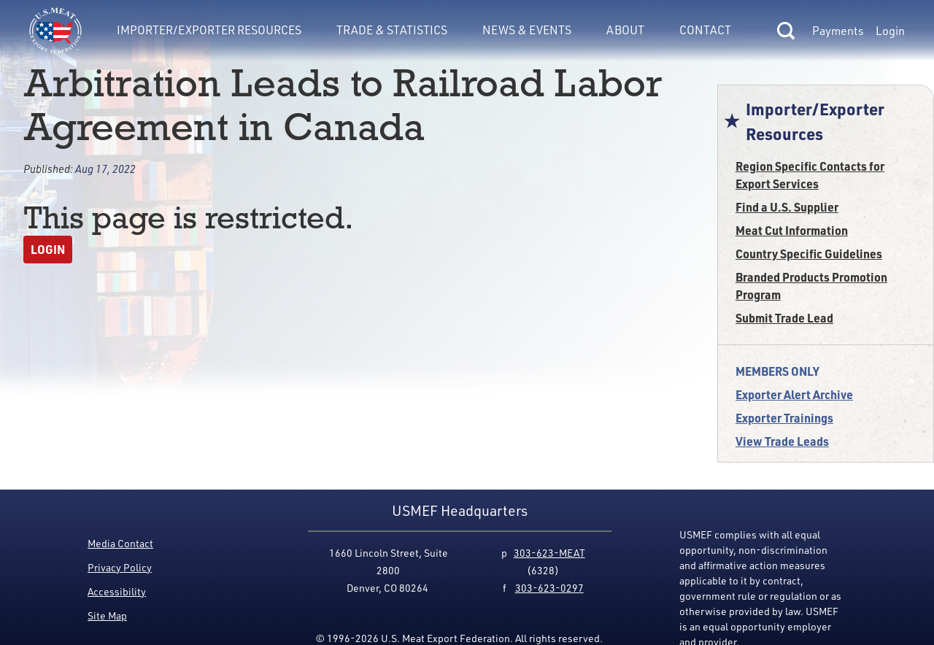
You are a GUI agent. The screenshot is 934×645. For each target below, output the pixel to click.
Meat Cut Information (792, 230)
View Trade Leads (782, 441)
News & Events (526, 30)
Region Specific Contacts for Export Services (810, 174)
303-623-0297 (549, 588)
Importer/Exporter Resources (209, 30)
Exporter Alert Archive (794, 394)
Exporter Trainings (784, 417)
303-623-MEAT (549, 552)
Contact (705, 30)
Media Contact (120, 543)
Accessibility (117, 591)
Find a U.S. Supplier (787, 207)
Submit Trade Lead (784, 317)
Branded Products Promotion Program (811, 285)
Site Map (107, 615)
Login (890, 30)
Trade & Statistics (391, 30)
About (625, 30)
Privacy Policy (120, 567)
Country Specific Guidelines (809, 253)
